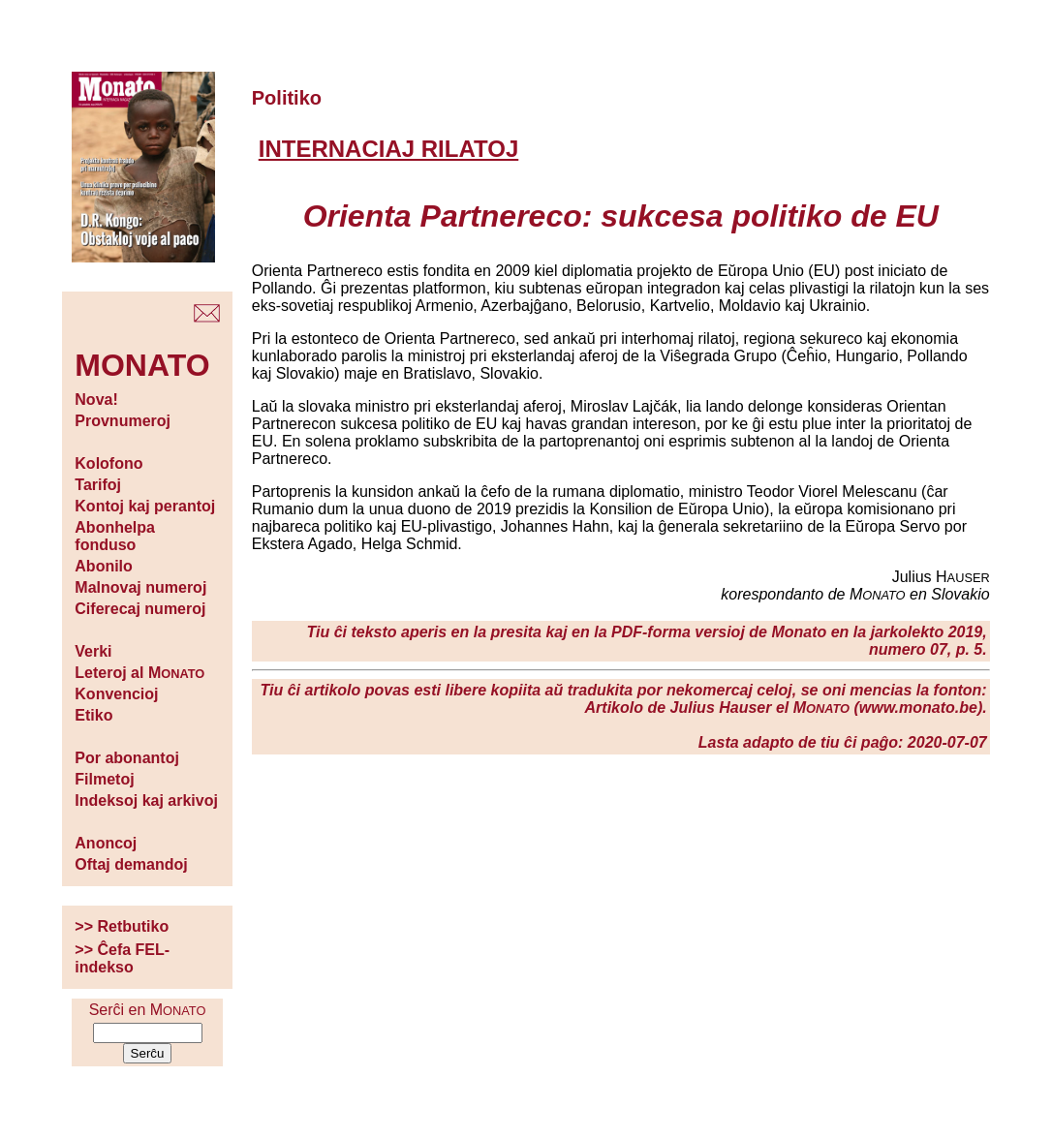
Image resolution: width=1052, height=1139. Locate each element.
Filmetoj (104, 779)
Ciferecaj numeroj (140, 608)
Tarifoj (98, 485)
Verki (93, 651)
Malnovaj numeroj (140, 587)
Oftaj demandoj (131, 864)
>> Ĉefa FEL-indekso (122, 958)
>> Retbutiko (122, 926)
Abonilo (104, 566)
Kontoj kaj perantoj (145, 506)
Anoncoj (106, 843)
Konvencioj (116, 694)
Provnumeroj (122, 421)
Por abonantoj (127, 758)
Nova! (96, 399)
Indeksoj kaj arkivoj (146, 800)
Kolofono (108, 463)
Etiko (93, 715)
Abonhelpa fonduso (115, 536)
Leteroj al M (139, 672)
